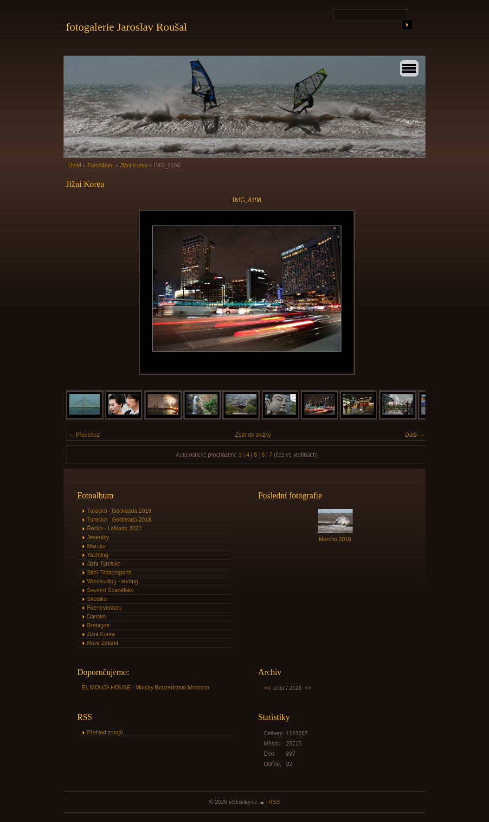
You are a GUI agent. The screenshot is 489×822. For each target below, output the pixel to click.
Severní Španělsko (110, 590)
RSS (274, 802)
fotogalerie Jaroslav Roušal (126, 27)
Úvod (74, 165)
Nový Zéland (102, 643)
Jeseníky (98, 537)
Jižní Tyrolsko (104, 564)
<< (267, 688)
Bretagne (98, 625)
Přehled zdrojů (105, 732)
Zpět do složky (253, 435)
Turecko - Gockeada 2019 (119, 511)
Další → (415, 435)
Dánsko (96, 616)
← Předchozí (85, 435)
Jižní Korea (134, 165)
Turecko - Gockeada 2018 (119, 519)
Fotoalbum (100, 165)
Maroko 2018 (335, 539)
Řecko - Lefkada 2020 (114, 528)
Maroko (96, 546)
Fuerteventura (104, 608)
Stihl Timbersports (109, 572)
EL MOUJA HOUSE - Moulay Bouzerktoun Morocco (145, 687)
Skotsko (97, 599)
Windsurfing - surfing (112, 581)
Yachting (98, 555)
